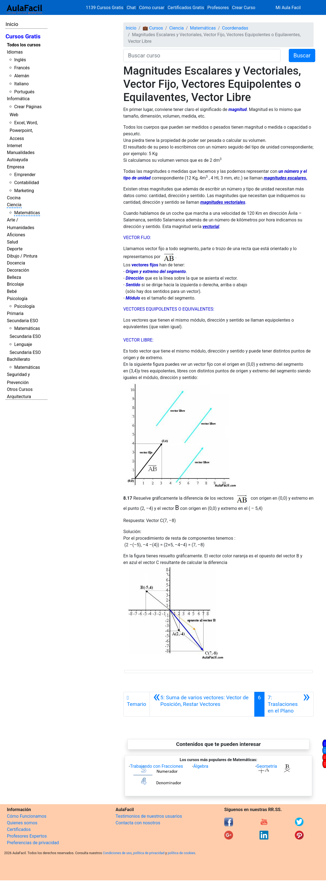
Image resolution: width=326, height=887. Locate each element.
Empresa (15, 167)
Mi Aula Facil (288, 7)
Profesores (218, 7)
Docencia (16, 263)
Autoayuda (17, 159)
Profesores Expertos (27, 836)
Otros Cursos (20, 389)
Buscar (302, 55)
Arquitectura (19, 396)
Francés (22, 67)
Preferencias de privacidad (33, 842)
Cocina (13, 197)
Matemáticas (27, 212)
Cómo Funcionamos (26, 816)
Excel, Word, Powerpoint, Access (24, 130)
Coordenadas (235, 28)
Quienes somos (22, 822)
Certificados (19, 829)
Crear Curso (243, 7)
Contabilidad (26, 182)
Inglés (20, 59)
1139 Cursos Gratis (105, 7)
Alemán (21, 75)
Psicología (17, 298)
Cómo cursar (151, 7)
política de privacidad (148, 853)
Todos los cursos (24, 44)
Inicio (12, 24)
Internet (14, 145)
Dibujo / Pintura (22, 256)
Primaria (15, 313)
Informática (18, 98)
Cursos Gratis (23, 36)
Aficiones (16, 234)
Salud (12, 242)
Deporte (15, 248)
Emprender (25, 174)
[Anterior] (202, 704)
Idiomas (15, 52)
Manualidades (20, 152)
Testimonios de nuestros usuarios (149, 816)
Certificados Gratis (186, 7)
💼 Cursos (153, 28)
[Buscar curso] (201, 55)
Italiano (21, 83)
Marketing (24, 190)
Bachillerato (18, 359)
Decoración (18, 270)
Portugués (24, 91)
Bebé (12, 291)
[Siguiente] (289, 704)
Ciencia (14, 204)
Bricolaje (15, 284)
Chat (131, 7)
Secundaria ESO (22, 320)
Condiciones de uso (117, 853)
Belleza (14, 277)
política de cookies (181, 853)
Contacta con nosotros (138, 822)
